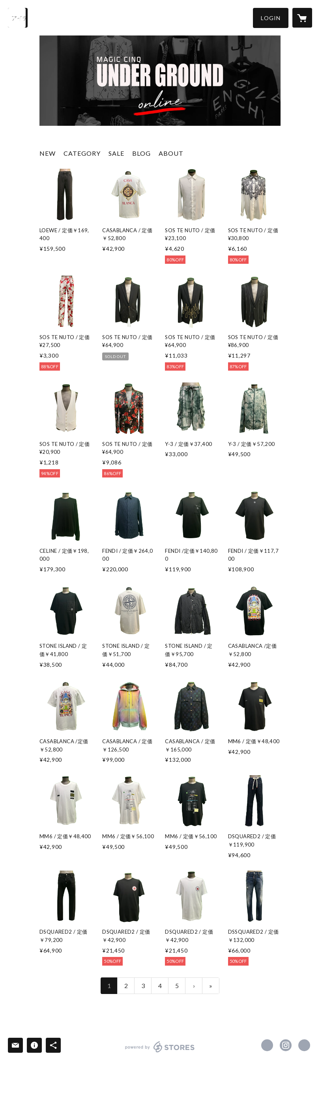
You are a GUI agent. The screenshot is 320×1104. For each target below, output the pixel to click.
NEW (47, 153)
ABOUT (171, 153)
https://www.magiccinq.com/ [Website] (304, 1045)
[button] (270, 18)
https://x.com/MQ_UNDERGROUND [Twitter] (267, 1045)
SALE (116, 153)
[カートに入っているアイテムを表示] (302, 18)
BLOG (141, 153)
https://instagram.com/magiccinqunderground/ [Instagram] (286, 1045)
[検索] (18, 18)
